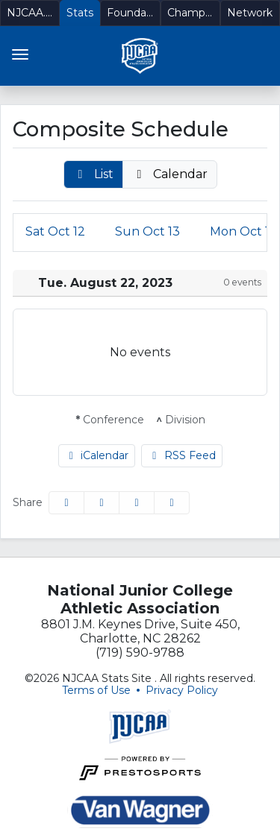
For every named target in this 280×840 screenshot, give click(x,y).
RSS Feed (182, 455)
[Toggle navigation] (20, 54)
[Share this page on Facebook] (66, 502)
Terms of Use (96, 690)
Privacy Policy (182, 690)
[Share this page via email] (137, 502)
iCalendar (97, 455)
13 (147, 231)
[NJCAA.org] (30, 13)
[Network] (250, 13)
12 (55, 231)
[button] (93, 174)
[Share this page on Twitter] (101, 502)
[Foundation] (130, 13)
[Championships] (190, 13)
